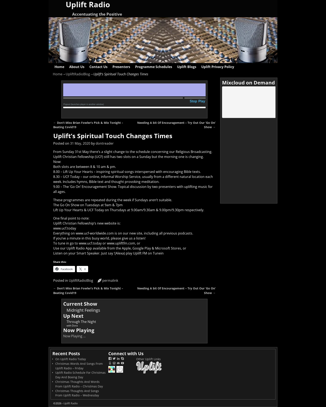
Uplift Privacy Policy (217, 67)
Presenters (121, 67)
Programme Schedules (153, 67)
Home (59, 67)
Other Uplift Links (148, 359)
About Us (76, 67)
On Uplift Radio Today (70, 359)
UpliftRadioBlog (78, 74)
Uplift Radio (70, 403)
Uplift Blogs (186, 67)
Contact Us (98, 67)
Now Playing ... (74, 336)
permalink (110, 280)
